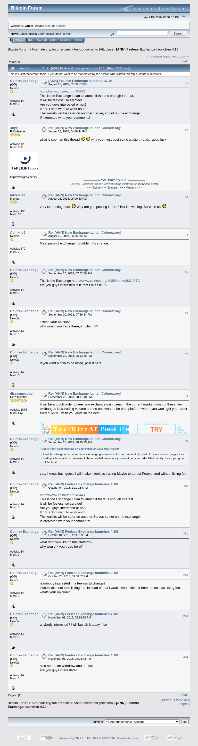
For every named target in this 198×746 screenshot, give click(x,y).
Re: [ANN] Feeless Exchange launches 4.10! (83, 484)
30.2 (58, 33)
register (60, 25)
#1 (186, 82)
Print (184, 61)
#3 (186, 197)
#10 (185, 486)
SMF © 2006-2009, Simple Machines (115, 738)
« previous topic (158, 56)
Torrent (67, 33)
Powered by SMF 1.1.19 (75, 738)
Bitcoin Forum (18, 49)
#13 (185, 615)
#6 (186, 313)
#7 (186, 354)
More (78, 40)
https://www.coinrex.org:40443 (62, 91)
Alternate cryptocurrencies (51, 49)
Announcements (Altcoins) (93, 49)
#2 (186, 130)
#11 (185, 533)
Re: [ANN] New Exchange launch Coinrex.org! (84, 128)
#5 (186, 272)
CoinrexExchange (24, 81)
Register (66, 40)
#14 (185, 657)
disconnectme (21, 393)
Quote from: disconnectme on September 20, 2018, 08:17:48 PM (80, 448)
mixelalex (17, 195)
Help (31, 40)
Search (42, 40)
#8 (186, 395)
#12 (185, 574)
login (48, 25)
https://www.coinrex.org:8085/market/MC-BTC (106, 281)
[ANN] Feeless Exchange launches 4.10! (147, 49)
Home (19, 40)
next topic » (180, 56)
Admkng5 (17, 232)
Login (53, 40)
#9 (186, 440)
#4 (186, 234)
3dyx (14, 128)
